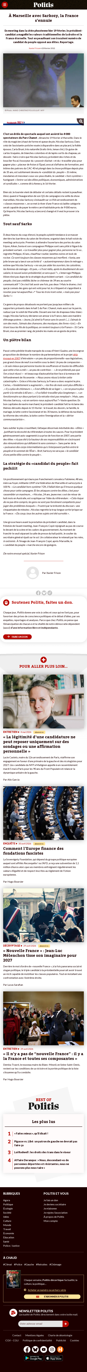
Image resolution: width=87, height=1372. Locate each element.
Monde (7, 1224)
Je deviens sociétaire (55, 1204)
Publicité (61, 1340)
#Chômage (55, 1264)
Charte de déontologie (60, 1335)
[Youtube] (43, 1350)
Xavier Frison (34, 48)
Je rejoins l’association (56, 1212)
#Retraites (41, 1264)
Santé (6, 1241)
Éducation (8, 1237)
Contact (16, 1335)
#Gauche (29, 1264)
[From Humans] (60, 1349)
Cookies (74, 1340)
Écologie (8, 1208)
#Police (18, 1264)
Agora (6, 1200)
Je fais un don (51, 1200)
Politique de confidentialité (37, 1340)
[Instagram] (52, 1350)
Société (7, 1212)
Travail (7, 1229)
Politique (8, 1204)
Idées (6, 1216)
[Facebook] (27, 1350)
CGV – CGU (12, 1340)
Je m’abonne (50, 1208)
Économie (8, 1233)
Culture (7, 1220)
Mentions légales (34, 1335)
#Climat (7, 1264)
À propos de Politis (54, 1216)
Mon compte (51, 1220)
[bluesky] (35, 1350)
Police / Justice (11, 1245)
